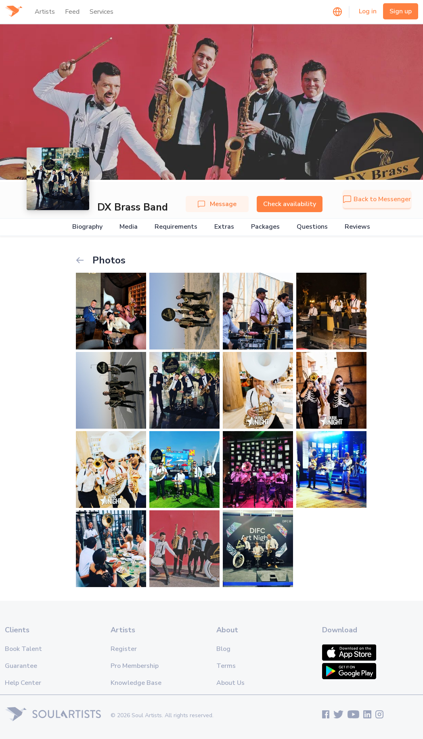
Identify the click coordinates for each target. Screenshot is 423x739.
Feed (72, 11)
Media (128, 227)
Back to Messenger (377, 199)
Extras (224, 227)
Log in (368, 11)
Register (124, 649)
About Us (230, 683)
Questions (312, 227)
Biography (87, 227)
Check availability (289, 204)
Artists (45, 11)
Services (101, 11)
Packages (265, 227)
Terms (226, 666)
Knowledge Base (136, 683)
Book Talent (23, 649)
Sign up (400, 11)
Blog (223, 649)
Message (217, 204)
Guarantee (21, 666)
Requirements (176, 227)
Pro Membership (135, 666)
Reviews (357, 227)
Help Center (23, 683)
